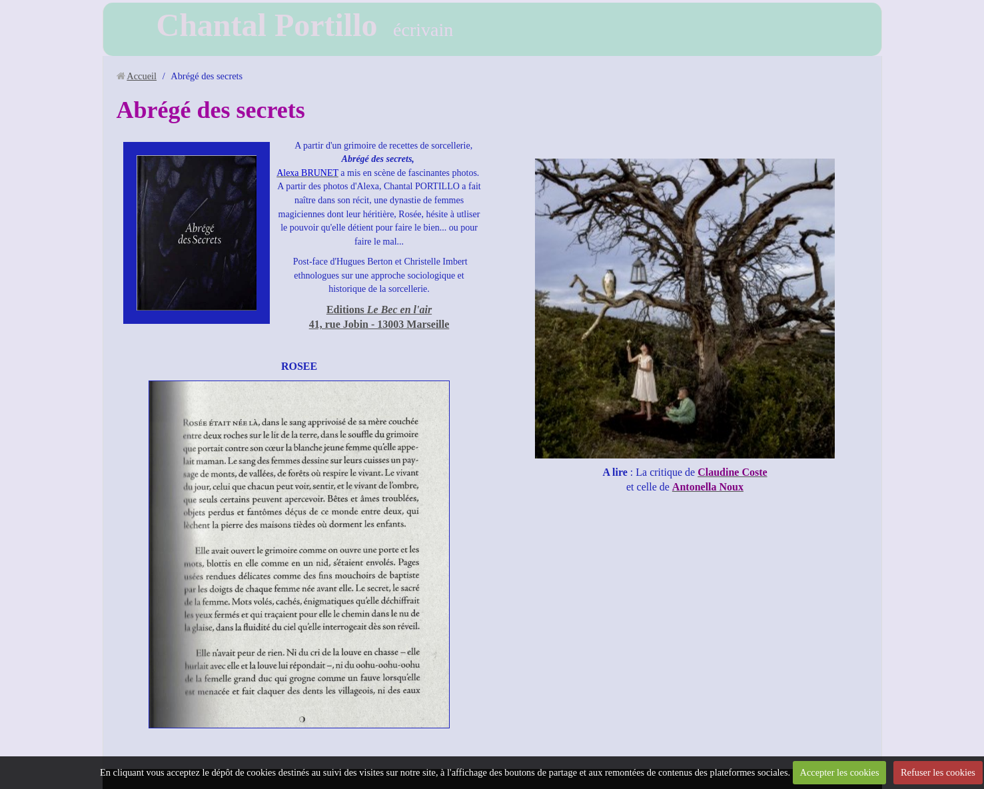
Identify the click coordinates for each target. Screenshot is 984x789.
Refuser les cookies (938, 772)
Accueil (142, 76)
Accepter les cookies (839, 772)
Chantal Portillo (267, 25)
